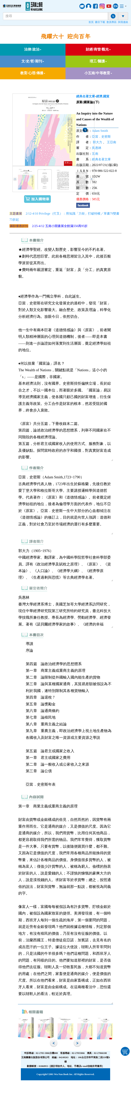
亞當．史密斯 (101, 136)
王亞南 (111, 142)
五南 (95, 153)
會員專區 (111, 22)
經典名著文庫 (85, 96)
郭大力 (97, 142)
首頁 (91, 22)
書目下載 (100, 22)
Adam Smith (100, 130)
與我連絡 (123, 22)
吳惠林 (96, 147)
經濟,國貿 (103, 96)
